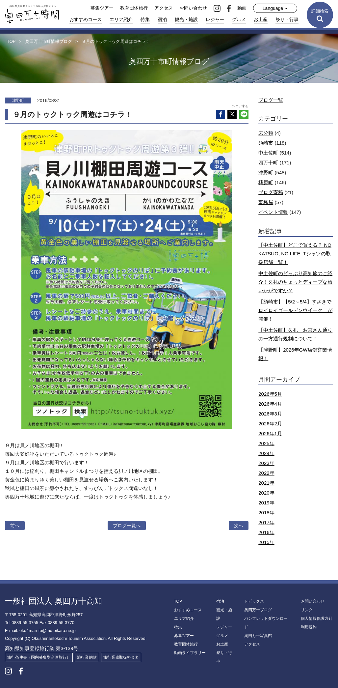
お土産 (261, 19)
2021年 (266, 483)
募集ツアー (102, 8)
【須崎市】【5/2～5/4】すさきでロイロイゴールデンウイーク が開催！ (295, 310)
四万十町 (268, 162)
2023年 (266, 463)
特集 (145, 19)
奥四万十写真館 (258, 635)
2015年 (266, 542)
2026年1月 (270, 433)
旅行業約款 (87, 657)
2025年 (266, 443)
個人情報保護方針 (316, 618)
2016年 (266, 532)
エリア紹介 (121, 19)
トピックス (254, 601)
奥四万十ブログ (258, 610)
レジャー (215, 19)
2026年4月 (270, 404)
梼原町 (265, 182)
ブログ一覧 (270, 100)
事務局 (265, 202)
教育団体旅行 (134, 8)
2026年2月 (270, 423)
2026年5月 (270, 394)
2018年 (266, 512)
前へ (14, 525)
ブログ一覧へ (127, 525)
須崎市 (265, 143)
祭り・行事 (287, 19)
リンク (307, 610)
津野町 (265, 172)
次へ (238, 525)
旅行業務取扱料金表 (121, 657)
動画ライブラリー (190, 652)
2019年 (266, 502)
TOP (178, 601)
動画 (242, 8)
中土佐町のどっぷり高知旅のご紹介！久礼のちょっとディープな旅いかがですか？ (295, 282)
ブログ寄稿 (270, 192)
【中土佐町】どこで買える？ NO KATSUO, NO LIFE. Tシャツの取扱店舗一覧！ (294, 253)
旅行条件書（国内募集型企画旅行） (38, 657)
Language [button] (275, 8)
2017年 (266, 522)
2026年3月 (270, 413)
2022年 (266, 473)
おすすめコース (85, 19)
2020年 (266, 493)
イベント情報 (273, 212)
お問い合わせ (193, 8)
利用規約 (309, 627)
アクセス (163, 8)
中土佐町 (268, 153)
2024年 (266, 453)
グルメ (239, 19)
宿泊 (162, 19)
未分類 (265, 133)
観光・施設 (186, 19)
